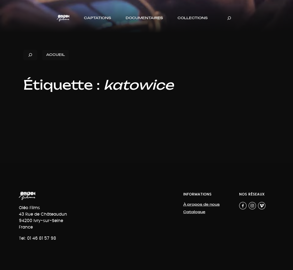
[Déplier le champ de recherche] (229, 18)
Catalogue (194, 212)
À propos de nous (201, 204)
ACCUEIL (55, 55)
